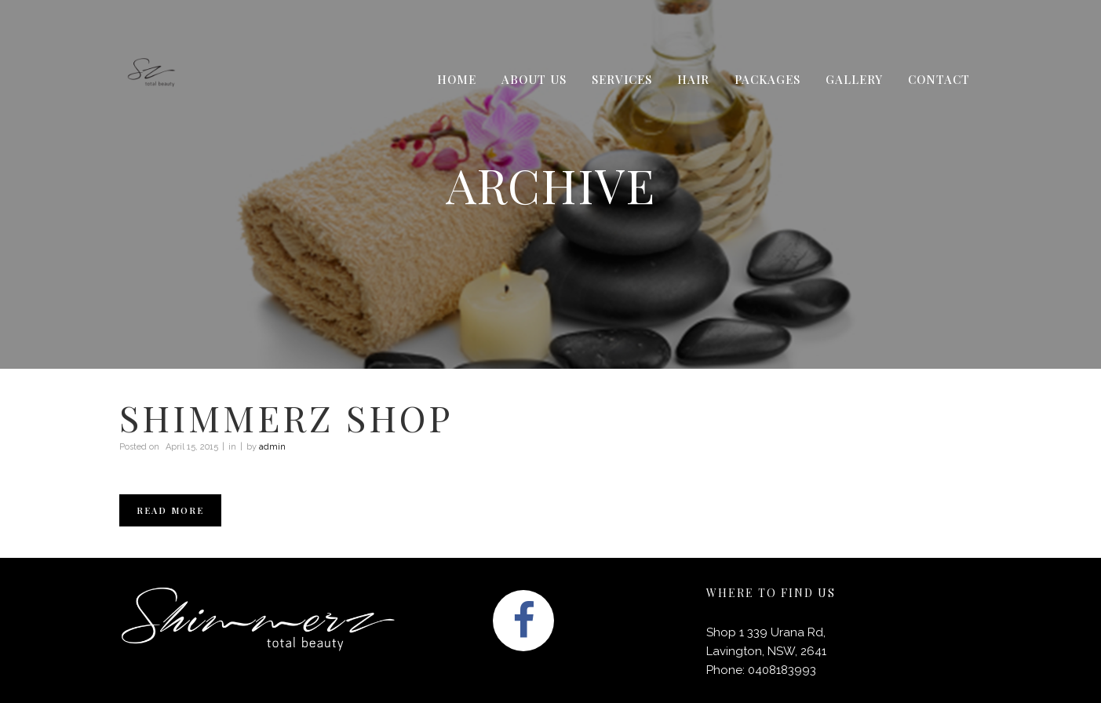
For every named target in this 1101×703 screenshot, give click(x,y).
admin (272, 447)
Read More (170, 510)
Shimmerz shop (286, 417)
